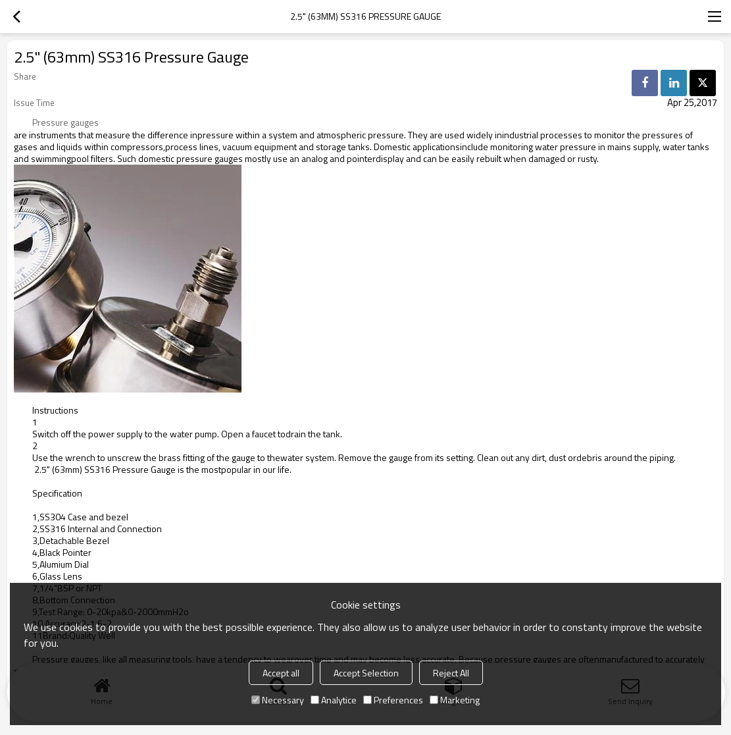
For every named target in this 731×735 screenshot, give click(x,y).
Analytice (334, 700)
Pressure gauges (65, 122)
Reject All (451, 673)
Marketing (455, 700)
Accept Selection (366, 673)
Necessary (277, 700)
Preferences (393, 700)
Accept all (281, 673)
